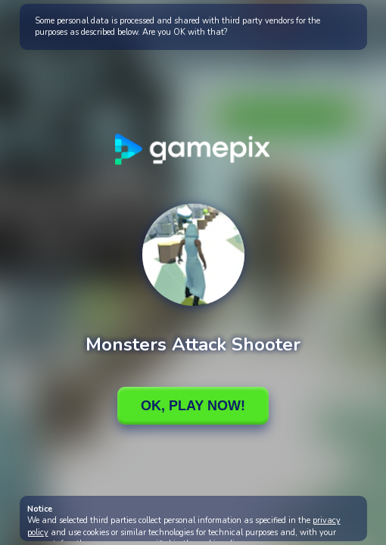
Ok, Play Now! (193, 405)
